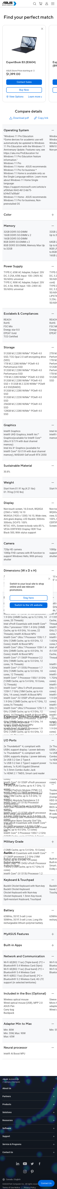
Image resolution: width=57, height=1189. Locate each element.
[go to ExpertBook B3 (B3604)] (24, 45)
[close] (49, 578)
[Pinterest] (32, 1169)
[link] (24, 90)
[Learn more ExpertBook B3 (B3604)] (35, 96)
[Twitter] (32, 1161)
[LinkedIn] (17, 1161)
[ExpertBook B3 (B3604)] (24, 63)
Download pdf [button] (19, 118)
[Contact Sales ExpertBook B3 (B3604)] (24, 82)
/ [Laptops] (24, 1080)
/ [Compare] (32, 1080)
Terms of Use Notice (11, 1185)
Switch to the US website (28, 605)
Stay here (28, 597)
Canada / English (11, 1177)
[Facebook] (39, 1161)
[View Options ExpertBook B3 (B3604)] (14, 96)
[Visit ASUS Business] (11, 1080)
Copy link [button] (41, 118)
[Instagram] (24, 1169)
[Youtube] (24, 1161)
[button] (34, 3)
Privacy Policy (30, 1185)
